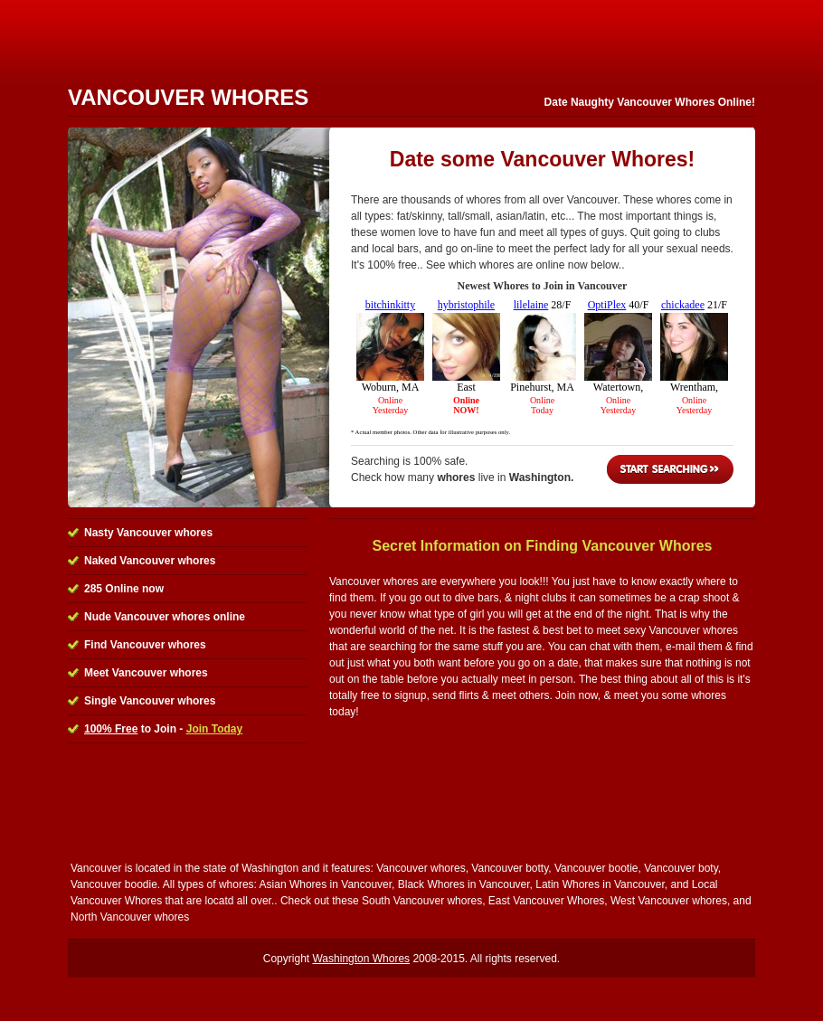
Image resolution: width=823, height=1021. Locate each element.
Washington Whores (361, 958)
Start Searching (670, 469)
